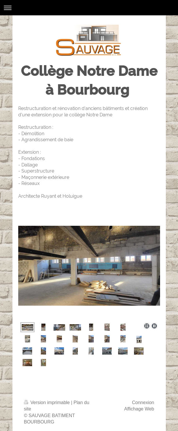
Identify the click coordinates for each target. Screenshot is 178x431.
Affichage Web (139, 408)
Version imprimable (47, 402)
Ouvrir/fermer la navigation (89, 7)
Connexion (143, 402)
